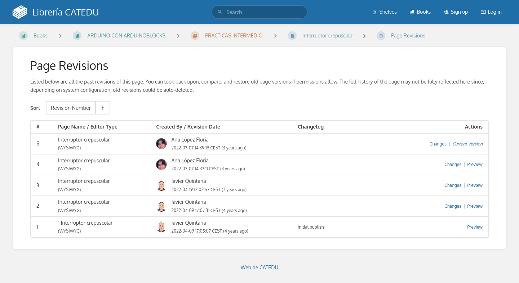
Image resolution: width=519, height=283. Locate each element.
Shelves (384, 12)
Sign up (456, 12)
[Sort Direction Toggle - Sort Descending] (102, 108)
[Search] (219, 12)
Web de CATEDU (260, 267)
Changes (438, 144)
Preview (475, 164)
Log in (491, 12)
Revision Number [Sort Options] (71, 107)
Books (420, 12)
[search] (259, 12)
